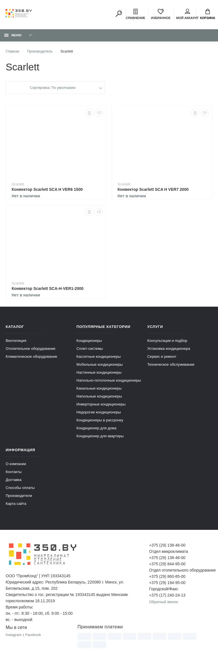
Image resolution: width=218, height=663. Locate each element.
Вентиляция (16, 341)
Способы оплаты (20, 488)
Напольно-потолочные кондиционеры (108, 381)
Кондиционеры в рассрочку (99, 421)
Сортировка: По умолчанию (52, 89)
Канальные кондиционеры (98, 389)
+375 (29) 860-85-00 (167, 577)
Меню (13, 36)
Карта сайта (16, 504)
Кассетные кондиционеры (98, 357)
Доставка (14, 480)
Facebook (34, 636)
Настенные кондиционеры (98, 373)
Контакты (14, 472)
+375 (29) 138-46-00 (167, 546)
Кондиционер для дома (96, 429)
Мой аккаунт (187, 14)
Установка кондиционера (168, 349)
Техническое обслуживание (170, 365)
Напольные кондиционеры (99, 397)
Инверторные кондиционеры (100, 405)
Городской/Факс (163, 589)
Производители (19, 496)
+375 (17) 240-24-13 (167, 596)
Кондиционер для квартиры (99, 437)
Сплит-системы (89, 349)
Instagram (14, 636)
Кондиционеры (89, 341)
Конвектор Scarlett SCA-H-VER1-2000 (47, 289)
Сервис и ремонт (162, 357)
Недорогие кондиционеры (98, 413)
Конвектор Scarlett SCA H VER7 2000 (153, 190)
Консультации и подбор (167, 341)
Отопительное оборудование (30, 349)
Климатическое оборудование (31, 357)
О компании (16, 465)
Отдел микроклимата (168, 552)
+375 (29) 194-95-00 (167, 583)
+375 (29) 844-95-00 (167, 564)
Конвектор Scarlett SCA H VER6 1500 (47, 190)
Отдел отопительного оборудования (180, 571)
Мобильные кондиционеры (99, 365)
